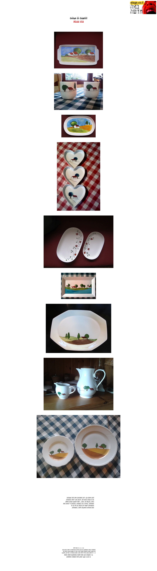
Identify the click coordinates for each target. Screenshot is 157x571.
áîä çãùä (79, 557)
